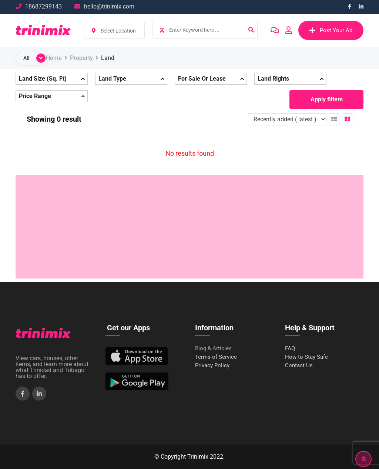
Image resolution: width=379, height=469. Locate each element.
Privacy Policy (212, 365)
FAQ (290, 348)
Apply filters (327, 99)
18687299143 (43, 6)
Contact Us (299, 365)
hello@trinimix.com (109, 6)
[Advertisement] (189, 227)
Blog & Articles (213, 348)
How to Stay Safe (306, 357)
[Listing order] (287, 119)
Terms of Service (216, 357)
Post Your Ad (330, 30)
